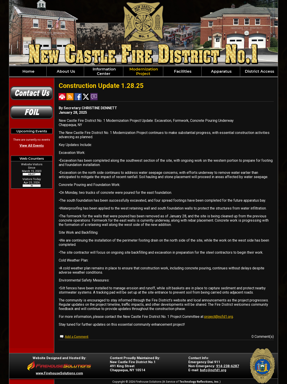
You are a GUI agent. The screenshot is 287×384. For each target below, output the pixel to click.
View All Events (32, 146)
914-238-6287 (227, 366)
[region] (143, 71)
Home (28, 71)
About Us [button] (65, 71)
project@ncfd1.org (218, 316)
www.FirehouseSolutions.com (59, 373)
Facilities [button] (182, 71)
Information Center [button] (103, 71)
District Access (259, 71)
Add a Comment (76, 336)
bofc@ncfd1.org (213, 370)
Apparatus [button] (221, 71)
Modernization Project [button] (143, 71)
